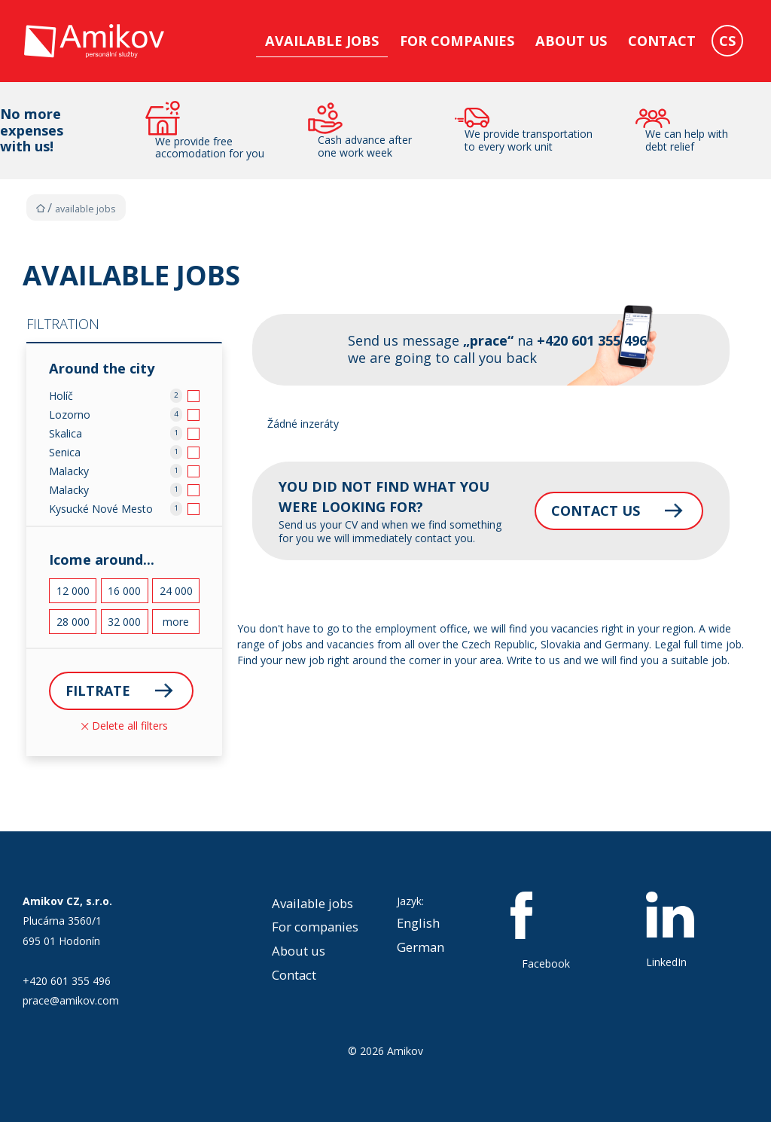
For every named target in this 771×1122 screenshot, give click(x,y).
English (418, 922)
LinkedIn (670, 931)
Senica (65, 452)
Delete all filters (124, 725)
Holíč (61, 396)
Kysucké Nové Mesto (101, 509)
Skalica (65, 433)
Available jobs (322, 41)
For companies (457, 41)
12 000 (73, 591)
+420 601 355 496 (67, 981)
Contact (662, 41)
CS (727, 41)
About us (571, 41)
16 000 (124, 591)
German (420, 947)
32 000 (124, 621)
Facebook (546, 931)
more (176, 621)
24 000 (176, 591)
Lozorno (69, 414)
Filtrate (98, 690)
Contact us (593, 511)
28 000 (73, 621)
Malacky (69, 471)
